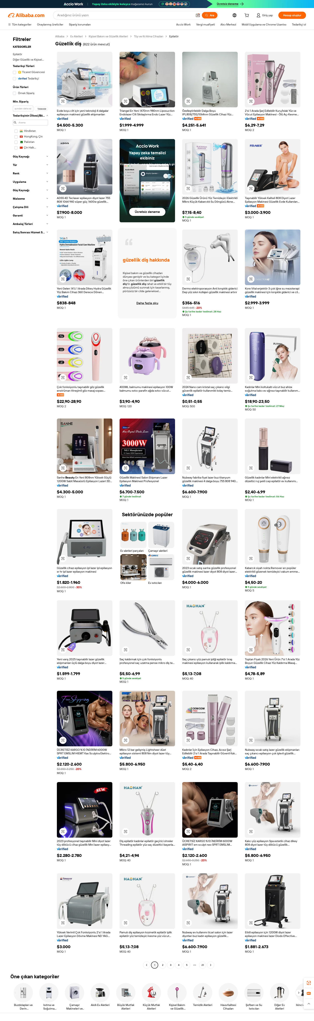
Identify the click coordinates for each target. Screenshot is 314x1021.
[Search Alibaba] (124, 15)
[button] (197, 15)
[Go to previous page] (146, 965)
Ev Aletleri (76, 36)
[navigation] (30, 501)
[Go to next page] (210, 965)
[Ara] (209, 15)
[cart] (248, 15)
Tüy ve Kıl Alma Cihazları (148, 36)
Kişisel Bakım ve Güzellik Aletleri (108, 36)
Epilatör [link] (174, 36)
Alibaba (59, 36)
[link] (309, 983)
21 (202, 965)
